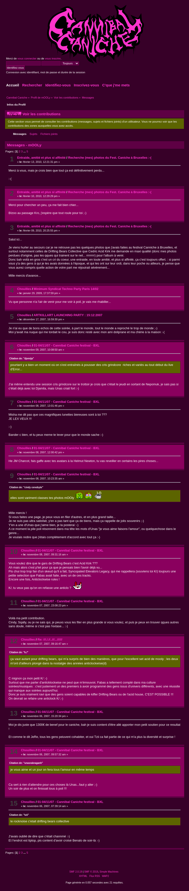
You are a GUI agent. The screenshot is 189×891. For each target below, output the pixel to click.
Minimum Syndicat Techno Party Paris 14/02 (66, 289)
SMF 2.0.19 (75, 871)
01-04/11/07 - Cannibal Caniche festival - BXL (67, 345)
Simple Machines (109, 871)
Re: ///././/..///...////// (50, 639)
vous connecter (26, 58)
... (25, 151)
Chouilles (24, 289)
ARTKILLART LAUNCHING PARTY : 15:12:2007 (68, 315)
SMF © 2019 (91, 871)
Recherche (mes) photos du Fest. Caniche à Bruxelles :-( (109, 157)
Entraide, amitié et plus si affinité (41, 157)
